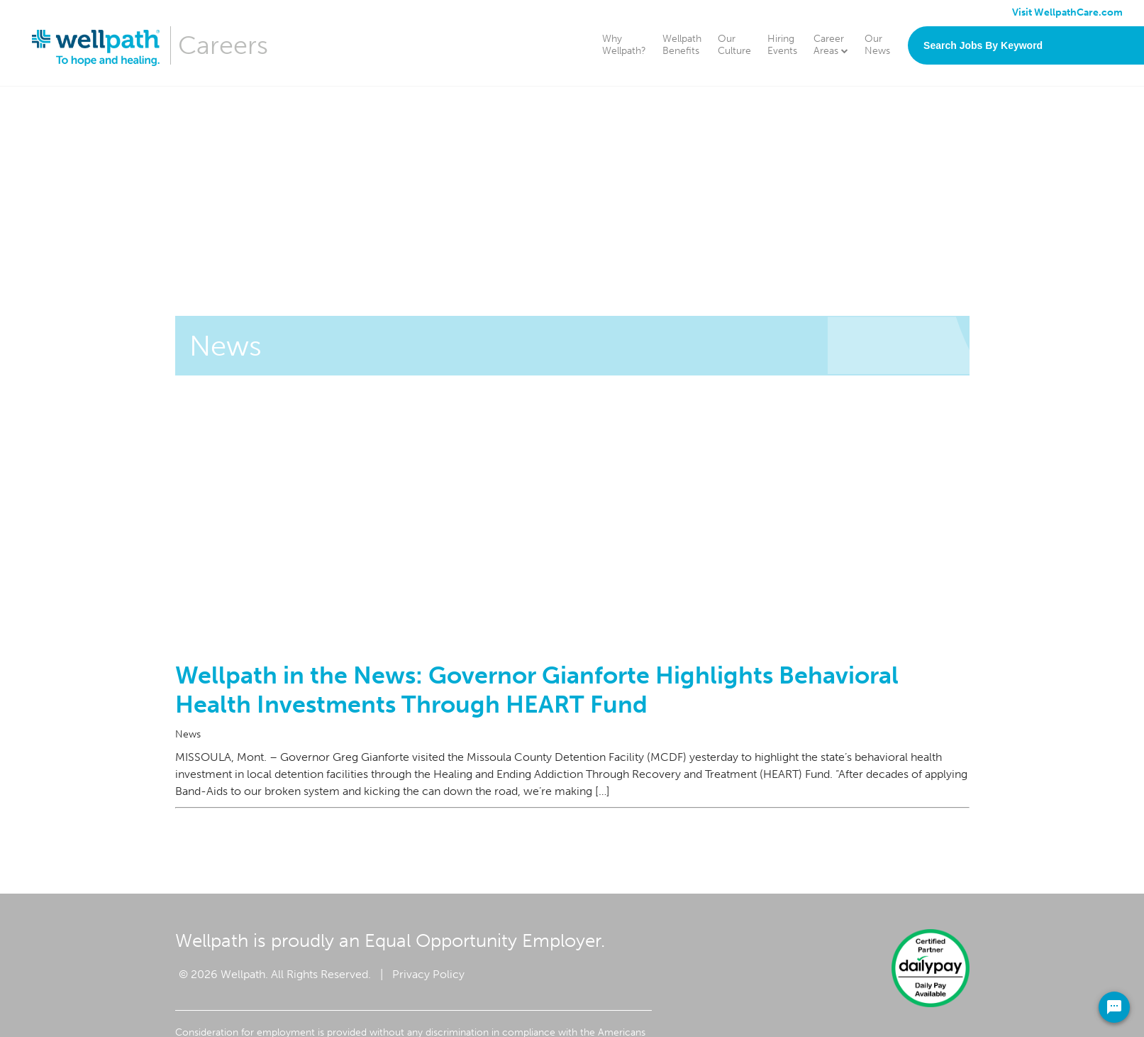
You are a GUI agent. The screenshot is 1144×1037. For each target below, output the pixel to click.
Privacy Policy (428, 974)
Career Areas (830, 45)
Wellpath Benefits (681, 45)
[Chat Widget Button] (1114, 1007)
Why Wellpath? (624, 45)
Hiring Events (782, 45)
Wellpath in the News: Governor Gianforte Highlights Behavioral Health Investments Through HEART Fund (537, 690)
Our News (877, 45)
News (188, 734)
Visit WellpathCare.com (1067, 12)
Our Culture (734, 45)
